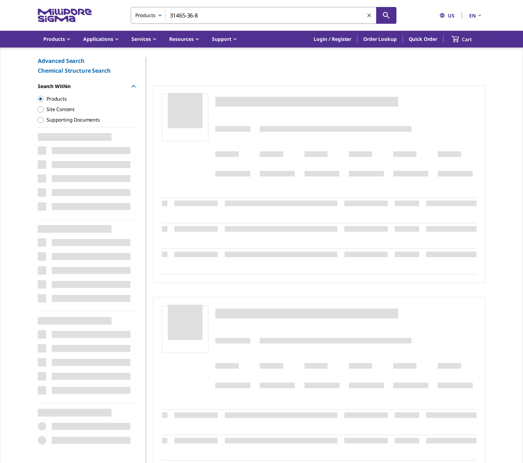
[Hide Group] (133, 86)
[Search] (386, 15)
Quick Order (423, 39)
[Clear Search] (369, 16)
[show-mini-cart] (468, 39)
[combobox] (263, 15)
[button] (332, 39)
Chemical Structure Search (74, 70)
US (446, 15)
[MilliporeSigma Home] (65, 15)
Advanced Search (61, 61)
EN (475, 15)
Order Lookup (379, 39)
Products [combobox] (145, 15)
